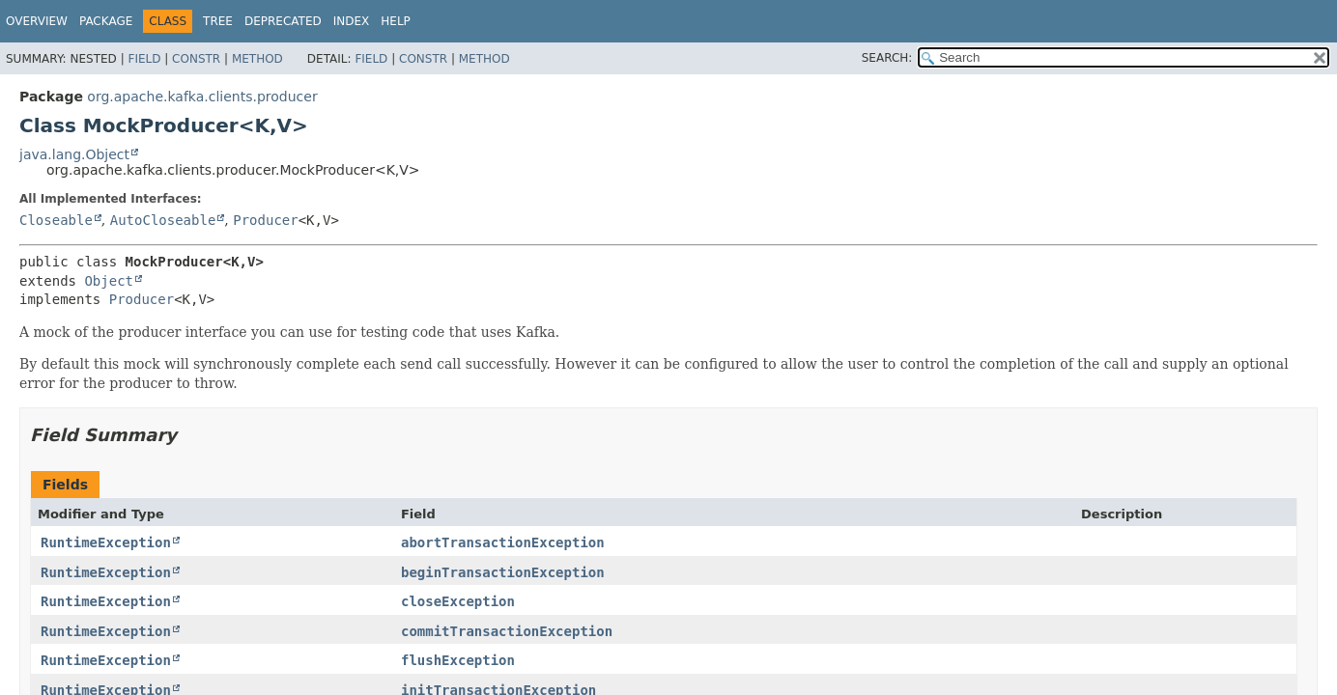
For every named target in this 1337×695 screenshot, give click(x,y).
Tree (218, 21)
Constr (196, 59)
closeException (458, 601)
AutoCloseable (163, 220)
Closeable (56, 220)
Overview (37, 21)
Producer (265, 220)
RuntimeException (106, 542)
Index (351, 21)
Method (257, 59)
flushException (458, 660)
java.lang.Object (74, 154)
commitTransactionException (506, 631)
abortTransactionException (503, 542)
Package (105, 21)
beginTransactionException (503, 572)
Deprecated (283, 21)
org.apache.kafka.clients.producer (202, 96)
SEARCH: (887, 58)
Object (108, 281)
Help (396, 21)
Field (144, 59)
